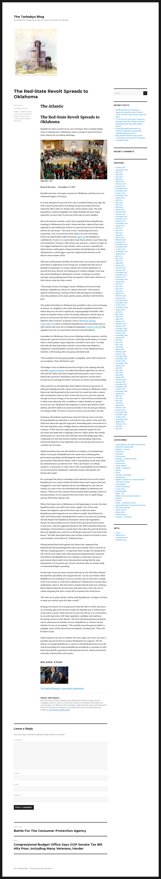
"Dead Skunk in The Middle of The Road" (131, 445)
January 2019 (120, 354)
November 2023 (121, 219)
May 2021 (119, 289)
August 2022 (120, 254)
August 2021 (120, 282)
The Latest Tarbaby (123, 508)
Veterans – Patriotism (124, 517)
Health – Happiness (123, 468)
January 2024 (121, 214)
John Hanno (18, 105)
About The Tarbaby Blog (124, 447)
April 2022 (119, 263)
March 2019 (120, 349)
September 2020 (122, 307)
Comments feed (122, 538)
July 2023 (119, 228)
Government (120, 463)
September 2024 (122, 195)
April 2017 (119, 403)
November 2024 (121, 191)
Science (118, 501)
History (118, 470)
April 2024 (119, 207)
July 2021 (119, 284)
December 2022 (121, 244)
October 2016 (120, 417)
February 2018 (121, 380)
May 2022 (119, 261)
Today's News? (19, 118)
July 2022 (119, 256)
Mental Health (121, 491)
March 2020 (120, 321)
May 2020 (119, 317)
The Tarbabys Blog (29, 17)
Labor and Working (123, 487)
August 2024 (120, 198)
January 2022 (120, 270)
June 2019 (119, 342)
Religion (119, 498)
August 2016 (120, 422)
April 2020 (119, 319)
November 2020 (121, 303)
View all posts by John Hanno (59, 710)
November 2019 (121, 331)
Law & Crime (120, 489)
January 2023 (120, 242)
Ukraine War (120, 512)
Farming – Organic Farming (126, 459)
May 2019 (119, 345)
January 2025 (120, 186)
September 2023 (122, 223)
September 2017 (121, 391)
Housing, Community (123, 475)
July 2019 (119, 340)
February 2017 (121, 408)
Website (17, 795)
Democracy (120, 452)
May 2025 (119, 177)
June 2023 (119, 230)
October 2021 (120, 277)
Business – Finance (123, 449)
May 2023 (119, 233)
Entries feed (120, 535)
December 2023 (121, 216)
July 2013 (119, 426)
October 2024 (121, 193)
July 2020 (119, 312)
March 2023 (120, 237)
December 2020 (121, 300)
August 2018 (120, 366)
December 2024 (121, 188)
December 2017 (121, 384)
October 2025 (120, 168)
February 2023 (121, 240)
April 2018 (119, 375)
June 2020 (119, 314)
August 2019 (120, 338)
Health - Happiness (20, 111)
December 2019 (121, 328)
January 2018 (120, 382)
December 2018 (121, 356)
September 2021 (122, 279)
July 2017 (119, 396)
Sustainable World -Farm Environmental (130, 505)
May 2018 (119, 373)
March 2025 (120, 182)
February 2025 (121, 184)
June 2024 (119, 202)
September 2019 (121, 335)
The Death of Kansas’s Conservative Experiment (62, 688)
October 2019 (120, 333)
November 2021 (121, 275)
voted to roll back (94, 327)
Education (119, 454)
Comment (18, 740)
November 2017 (121, 387)
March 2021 (120, 293)
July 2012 (119, 429)
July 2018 (119, 368)
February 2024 (121, 212)
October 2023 (120, 221)
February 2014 (121, 424)
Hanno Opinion (121, 466)
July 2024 (119, 200)
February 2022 (121, 268)
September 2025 (122, 170)
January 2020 (121, 326)
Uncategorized (121, 515)
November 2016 (121, 415)
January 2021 (120, 298)
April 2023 (119, 235)
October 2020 (121, 305)
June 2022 (119, 258)
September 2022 (122, 251)
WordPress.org (121, 540)
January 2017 (120, 410)
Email (17, 784)
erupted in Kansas (56, 370)
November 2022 (121, 247)
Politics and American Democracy (128, 496)
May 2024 (119, 205)
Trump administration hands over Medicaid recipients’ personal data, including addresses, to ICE (129, 131)
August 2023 (120, 226)
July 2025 (119, 172)
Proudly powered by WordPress (41, 868)
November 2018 (121, 359)
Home (118, 473)
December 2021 (121, 272)
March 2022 (120, 265)
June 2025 (119, 175)
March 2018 (120, 377)
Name (17, 774)
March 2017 (120, 405)
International (120, 484)
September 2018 (122, 363)
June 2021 (119, 286)
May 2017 (119, 401)
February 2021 (121, 296)
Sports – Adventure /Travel (126, 503)
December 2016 (121, 412)
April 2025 (119, 179)
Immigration (120, 477)
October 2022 (120, 249)
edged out (81, 237)
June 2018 (119, 370)
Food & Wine (120, 461)
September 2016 (121, 419)
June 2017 (119, 398)
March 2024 (120, 209)
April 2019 (119, 347)
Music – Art (120, 494)
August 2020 (120, 310)
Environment (120, 456)
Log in (118, 533)
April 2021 (119, 291)
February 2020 (121, 324)
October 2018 (120, 361)
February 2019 (121, 352)
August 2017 (120, 394)
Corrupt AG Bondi (122, 140)
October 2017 (120, 389)
